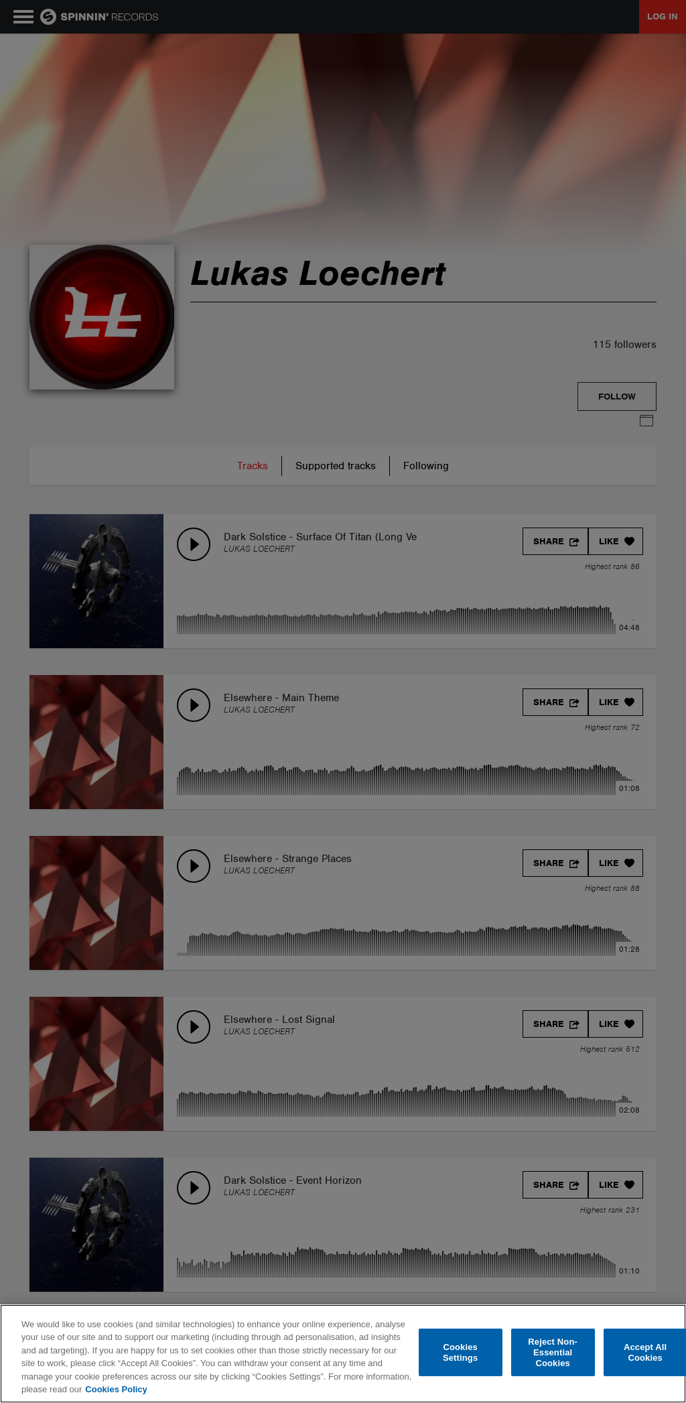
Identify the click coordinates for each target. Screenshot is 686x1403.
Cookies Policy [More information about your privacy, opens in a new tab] (116, 1389)
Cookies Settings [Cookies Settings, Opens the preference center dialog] (460, 1352)
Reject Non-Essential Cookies (552, 1352)
